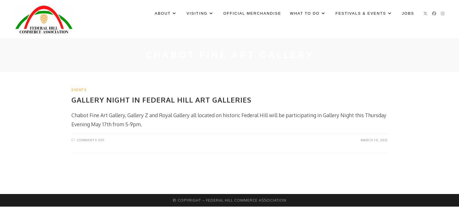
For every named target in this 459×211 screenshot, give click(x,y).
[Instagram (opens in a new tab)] (443, 13)
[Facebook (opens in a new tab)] (434, 13)
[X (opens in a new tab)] (425, 13)
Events (79, 90)
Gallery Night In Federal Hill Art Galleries (161, 99)
